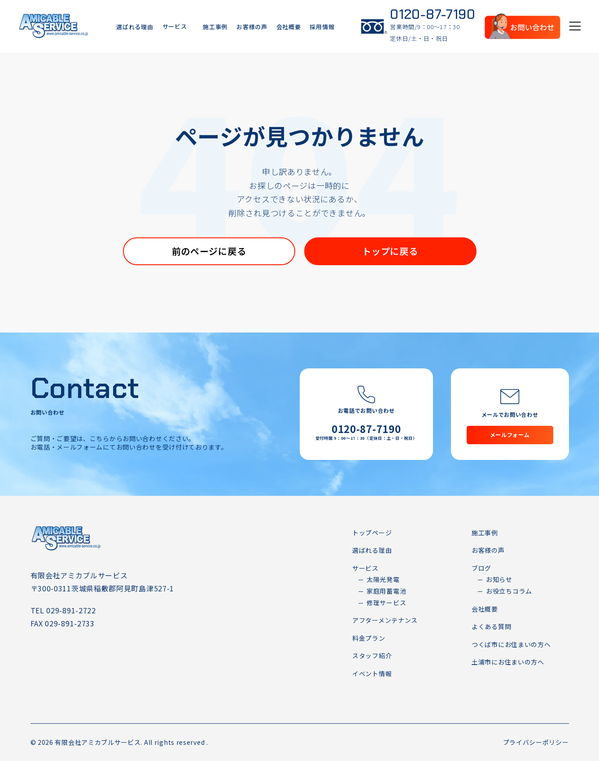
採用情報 (322, 26)
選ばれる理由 (134, 26)
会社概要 (288, 26)
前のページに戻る (209, 251)
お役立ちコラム (509, 590)
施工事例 (215, 26)
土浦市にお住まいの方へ (508, 661)
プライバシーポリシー (536, 742)
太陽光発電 (383, 579)
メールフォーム (510, 434)
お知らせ (499, 579)
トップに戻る (390, 251)
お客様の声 (251, 26)
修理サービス (386, 602)
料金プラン (368, 638)
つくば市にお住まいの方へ (511, 644)
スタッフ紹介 (372, 655)
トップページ (372, 532)
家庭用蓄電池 (386, 590)
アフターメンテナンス (385, 620)
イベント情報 (372, 673)
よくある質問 (491, 626)
